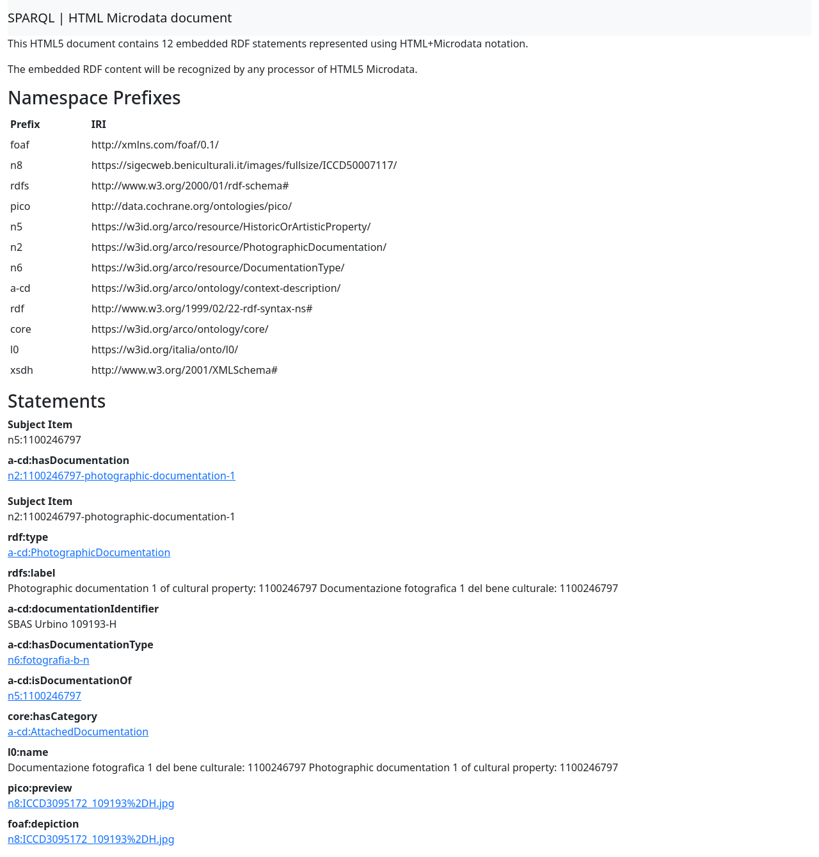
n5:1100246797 (44, 696)
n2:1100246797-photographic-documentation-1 (121, 476)
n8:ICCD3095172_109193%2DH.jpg (91, 803)
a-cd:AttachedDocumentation (78, 732)
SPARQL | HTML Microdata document (120, 17)
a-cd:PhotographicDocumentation (89, 552)
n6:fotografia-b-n (49, 660)
